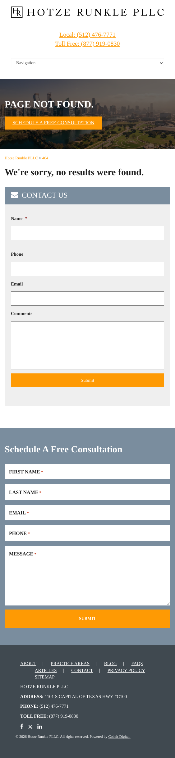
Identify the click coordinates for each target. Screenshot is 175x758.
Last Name (25, 492)
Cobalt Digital (118, 736)
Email (17, 284)
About (28, 663)
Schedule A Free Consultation (53, 123)
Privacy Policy (126, 670)
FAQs (137, 663)
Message (22, 554)
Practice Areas (70, 663)
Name (19, 218)
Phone (17, 254)
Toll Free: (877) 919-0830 (87, 43)
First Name (26, 472)
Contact (82, 670)
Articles (46, 670)
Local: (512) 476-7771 (87, 34)
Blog (110, 663)
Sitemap (45, 677)
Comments (21, 313)
